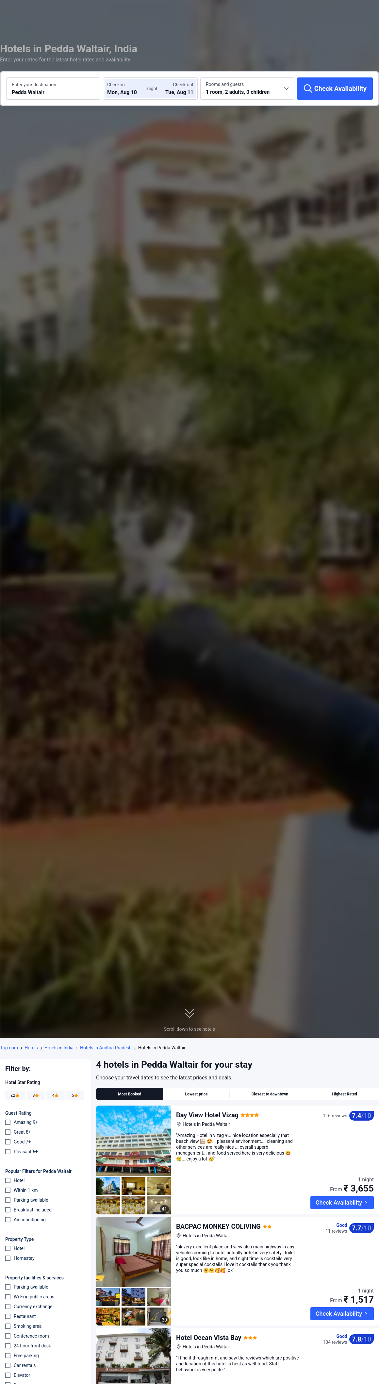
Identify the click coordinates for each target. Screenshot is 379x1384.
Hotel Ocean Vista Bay (208, 1317)
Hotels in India (59, 1047)
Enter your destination (34, 84)
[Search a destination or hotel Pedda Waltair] (53, 88)
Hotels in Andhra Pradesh (106, 1047)
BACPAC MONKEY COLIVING (218, 1216)
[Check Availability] (335, 88)
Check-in (116, 84)
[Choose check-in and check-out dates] (126, 88)
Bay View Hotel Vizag (207, 1115)
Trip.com (9, 1047)
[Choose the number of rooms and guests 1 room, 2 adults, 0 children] (247, 88)
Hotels (31, 1047)
